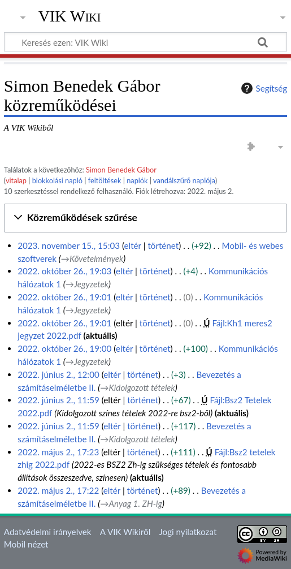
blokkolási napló (57, 180)
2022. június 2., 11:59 (58, 400)
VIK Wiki (69, 16)
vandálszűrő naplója (184, 180)
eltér (132, 245)
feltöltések (104, 180)
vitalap (16, 180)
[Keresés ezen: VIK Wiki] (145, 42)
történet (163, 245)
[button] (145, 218)
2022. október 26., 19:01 (64, 297)
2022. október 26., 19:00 (64, 348)
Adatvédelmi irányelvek (48, 532)
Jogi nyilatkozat (187, 532)
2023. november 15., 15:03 (69, 245)
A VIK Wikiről (125, 532)
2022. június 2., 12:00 (58, 374)
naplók (137, 180)
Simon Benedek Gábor (121, 169)
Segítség (262, 88)
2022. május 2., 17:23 (58, 452)
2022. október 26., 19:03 (64, 271)
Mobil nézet (26, 544)
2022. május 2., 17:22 (58, 490)
